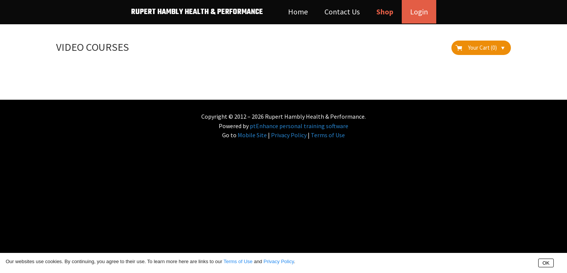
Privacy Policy (289, 135)
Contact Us (342, 11)
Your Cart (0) (486, 47)
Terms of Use (328, 135)
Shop (384, 11)
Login (419, 11)
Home (298, 11)
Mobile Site (252, 135)
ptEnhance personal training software (299, 126)
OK (546, 263)
